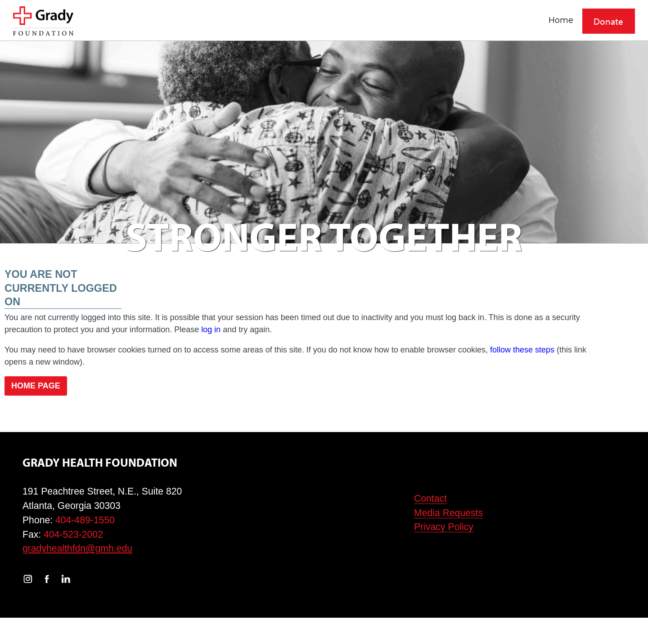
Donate (608, 21)
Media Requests (448, 513)
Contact (430, 498)
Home (561, 20)
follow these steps (522, 349)
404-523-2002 (73, 534)
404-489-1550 (85, 520)
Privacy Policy (443, 527)
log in (210, 329)
